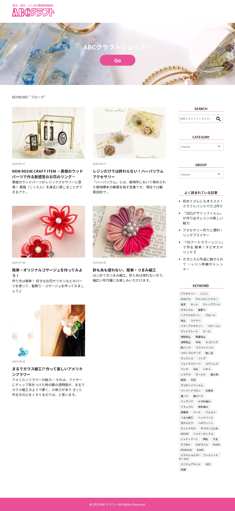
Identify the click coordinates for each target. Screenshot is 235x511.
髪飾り (202, 309)
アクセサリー (188, 293)
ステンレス (212, 363)
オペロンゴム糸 (209, 428)
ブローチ (210, 315)
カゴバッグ (212, 342)
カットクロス (188, 428)
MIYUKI (184, 433)
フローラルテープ (190, 353)
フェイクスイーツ (191, 363)
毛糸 (195, 369)
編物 (183, 379)
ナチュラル (187, 406)
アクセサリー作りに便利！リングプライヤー (203, 232)
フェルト (211, 412)
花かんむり (187, 423)
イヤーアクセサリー (192, 326)
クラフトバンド (204, 347)
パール (197, 412)
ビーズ (206, 331)
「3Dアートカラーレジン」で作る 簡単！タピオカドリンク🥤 (203, 247)
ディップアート (211, 304)
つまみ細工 (187, 417)
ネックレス (187, 358)
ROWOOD (186, 450)
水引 (208, 464)
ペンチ (184, 369)
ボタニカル (187, 309)
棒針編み (203, 406)
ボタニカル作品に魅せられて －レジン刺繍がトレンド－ (203, 264)
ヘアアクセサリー (190, 315)
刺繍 (183, 469)
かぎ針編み (204, 401)
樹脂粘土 (186, 336)
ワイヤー (196, 320)
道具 (183, 304)
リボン (207, 369)
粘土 (183, 320)
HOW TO (185, 299)
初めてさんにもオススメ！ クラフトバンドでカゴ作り (203, 203)
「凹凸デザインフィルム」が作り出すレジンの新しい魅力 (203, 218)
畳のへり (198, 396)
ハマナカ (186, 374)
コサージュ (214, 326)
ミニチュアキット (191, 464)
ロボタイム (202, 444)
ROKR (200, 450)
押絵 (205, 439)
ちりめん (186, 444)
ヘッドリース (205, 417)
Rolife (216, 444)
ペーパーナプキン (191, 390)
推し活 (209, 353)
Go (117, 60)
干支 (215, 439)
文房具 (209, 390)
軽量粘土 (201, 336)
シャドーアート (189, 439)
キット (194, 304)
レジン (204, 293)
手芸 (193, 379)
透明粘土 (186, 342)
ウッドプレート (189, 331)
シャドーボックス (203, 433)
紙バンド (186, 347)
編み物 (214, 374)
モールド (201, 374)
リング (202, 358)
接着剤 (184, 412)
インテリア (187, 401)
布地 (198, 342)
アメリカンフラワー (206, 299)
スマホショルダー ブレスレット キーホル (200, 456)
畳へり (184, 396)
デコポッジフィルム (192, 385)
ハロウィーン (205, 423)
